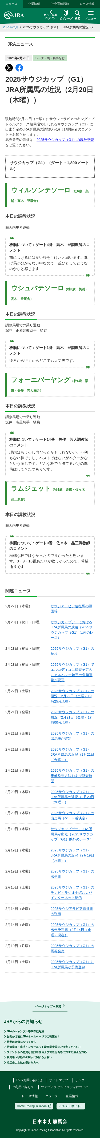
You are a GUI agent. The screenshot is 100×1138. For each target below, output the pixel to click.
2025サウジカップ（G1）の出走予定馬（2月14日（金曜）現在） (72, 930)
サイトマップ (58, 1080)
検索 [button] (77, 15)
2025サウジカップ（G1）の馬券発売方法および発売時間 (72, 775)
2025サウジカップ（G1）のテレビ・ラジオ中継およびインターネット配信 (72, 892)
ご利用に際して (23, 1087)
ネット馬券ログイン (50, 15)
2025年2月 (10, 27)
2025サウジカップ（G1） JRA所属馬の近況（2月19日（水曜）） (72, 855)
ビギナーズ (66, 15)
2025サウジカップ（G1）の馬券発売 (65, 140)
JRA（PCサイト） (71, 1106)
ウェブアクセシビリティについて (65, 1087)
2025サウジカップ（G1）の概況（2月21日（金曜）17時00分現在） (72, 717)
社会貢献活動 (60, 3)
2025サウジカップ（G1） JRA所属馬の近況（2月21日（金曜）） (72, 754)
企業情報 (34, 3)
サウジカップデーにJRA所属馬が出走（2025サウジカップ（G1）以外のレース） (72, 834)
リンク (80, 1080)
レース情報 (87, 3)
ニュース (11, 3)
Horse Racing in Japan (34, 1106)
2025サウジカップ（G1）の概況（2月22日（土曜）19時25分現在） (72, 696)
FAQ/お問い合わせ (29, 1080)
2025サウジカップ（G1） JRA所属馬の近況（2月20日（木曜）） (72, 797)
